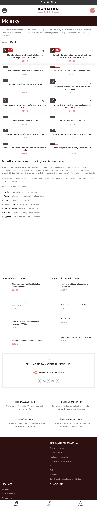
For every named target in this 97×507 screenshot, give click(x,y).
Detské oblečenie (11, 208)
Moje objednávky (9, 494)
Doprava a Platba (57, 448)
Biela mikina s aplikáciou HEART (73, 305)
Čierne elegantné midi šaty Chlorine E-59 (72, 147)
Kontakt (53, 466)
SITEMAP (53, 474)
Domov (5, 42)
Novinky (7, 192)
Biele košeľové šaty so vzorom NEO (25, 84)
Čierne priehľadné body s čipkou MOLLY (77, 337)
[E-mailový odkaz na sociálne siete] (48, 2)
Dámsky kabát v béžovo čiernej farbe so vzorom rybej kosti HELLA (72, 56)
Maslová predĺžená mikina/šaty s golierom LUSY (74, 285)
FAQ (51, 470)
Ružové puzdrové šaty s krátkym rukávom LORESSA (25, 323)
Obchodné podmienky (59, 457)
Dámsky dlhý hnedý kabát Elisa (73, 319)
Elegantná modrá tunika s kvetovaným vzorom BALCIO (72, 88)
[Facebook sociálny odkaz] (41, 2)
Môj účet (5, 489)
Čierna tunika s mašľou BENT (25, 120)
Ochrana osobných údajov (60, 461)
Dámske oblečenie (11, 196)
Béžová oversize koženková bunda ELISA (25, 134)
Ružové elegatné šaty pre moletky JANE (25, 70)
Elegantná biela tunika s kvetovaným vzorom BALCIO (24, 106)
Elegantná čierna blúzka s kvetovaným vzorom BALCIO (72, 106)
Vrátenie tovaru (56, 452)
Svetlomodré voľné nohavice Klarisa (27, 340)
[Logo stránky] (48, 10)
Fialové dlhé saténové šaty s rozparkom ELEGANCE (28, 304)
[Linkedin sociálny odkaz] (55, 2)
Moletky (7, 200)
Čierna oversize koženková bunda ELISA (72, 134)
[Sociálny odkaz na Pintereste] (52, 2)
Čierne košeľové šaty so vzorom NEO (72, 70)
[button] (52, 50)
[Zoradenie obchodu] (93, 42)
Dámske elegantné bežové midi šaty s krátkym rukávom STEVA (25, 56)
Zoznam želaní (7, 498)
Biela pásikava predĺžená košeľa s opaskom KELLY (26, 285)
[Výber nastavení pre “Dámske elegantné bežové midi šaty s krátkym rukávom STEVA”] (5, 50)
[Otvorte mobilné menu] (4, 10)
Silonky (7, 212)
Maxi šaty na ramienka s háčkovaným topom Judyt (24, 149)
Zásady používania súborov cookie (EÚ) (66, 479)
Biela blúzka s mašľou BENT (72, 120)
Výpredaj (7, 216)
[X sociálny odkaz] (44, 2)
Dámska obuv (9, 204)
